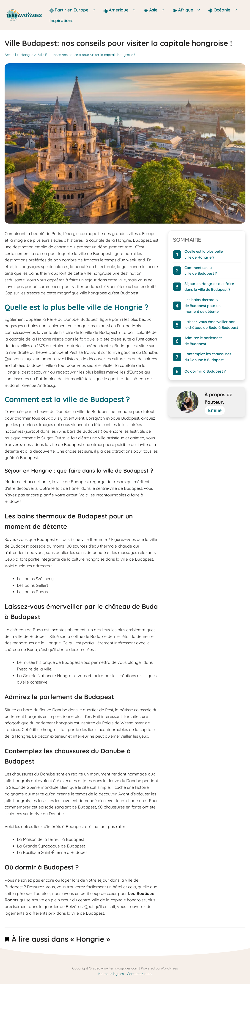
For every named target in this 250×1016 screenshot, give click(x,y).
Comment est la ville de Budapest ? (200, 270)
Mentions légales (111, 974)
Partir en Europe (74, 10)
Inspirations (61, 20)
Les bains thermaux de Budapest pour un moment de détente (202, 305)
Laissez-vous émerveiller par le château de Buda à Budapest (211, 324)
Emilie (215, 410)
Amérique (121, 10)
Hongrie (27, 55)
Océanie (224, 10)
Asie (156, 10)
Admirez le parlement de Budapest (203, 340)
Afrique (188, 10)
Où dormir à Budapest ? (205, 371)
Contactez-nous (139, 974)
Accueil (10, 55)
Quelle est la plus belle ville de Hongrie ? (203, 254)
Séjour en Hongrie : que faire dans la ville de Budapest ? (209, 286)
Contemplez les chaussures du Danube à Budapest (207, 357)
